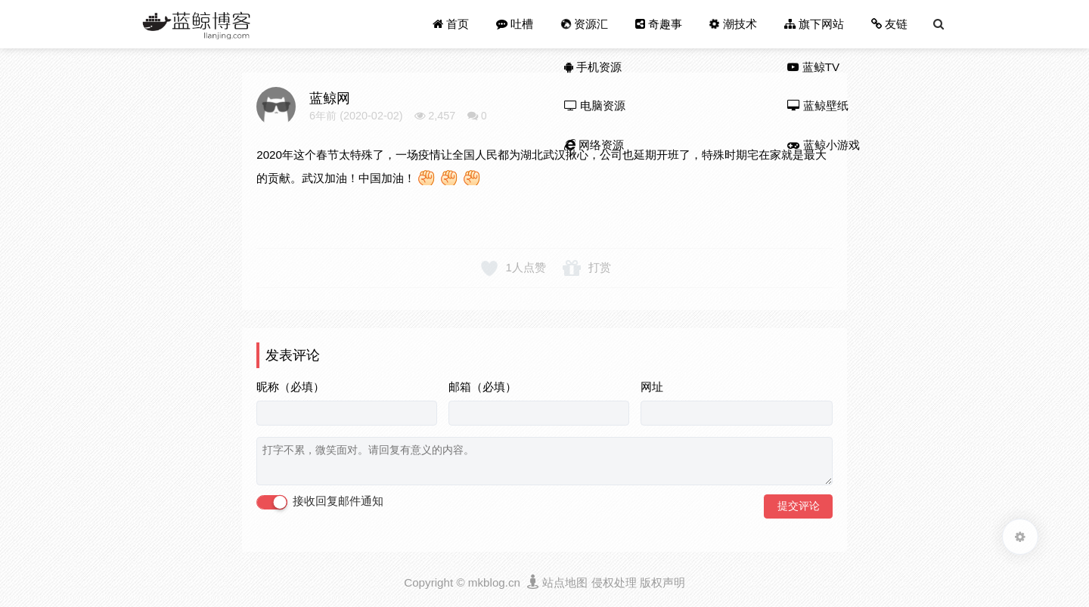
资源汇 (582, 24)
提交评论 (798, 506)
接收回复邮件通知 (319, 501)
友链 (889, 23)
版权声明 (662, 582)
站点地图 (565, 582)
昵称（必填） (290, 386)
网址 (652, 386)
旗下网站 (814, 23)
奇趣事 (658, 23)
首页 (451, 23)
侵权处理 (614, 582)
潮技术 (731, 24)
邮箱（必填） (482, 386)
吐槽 (514, 23)
